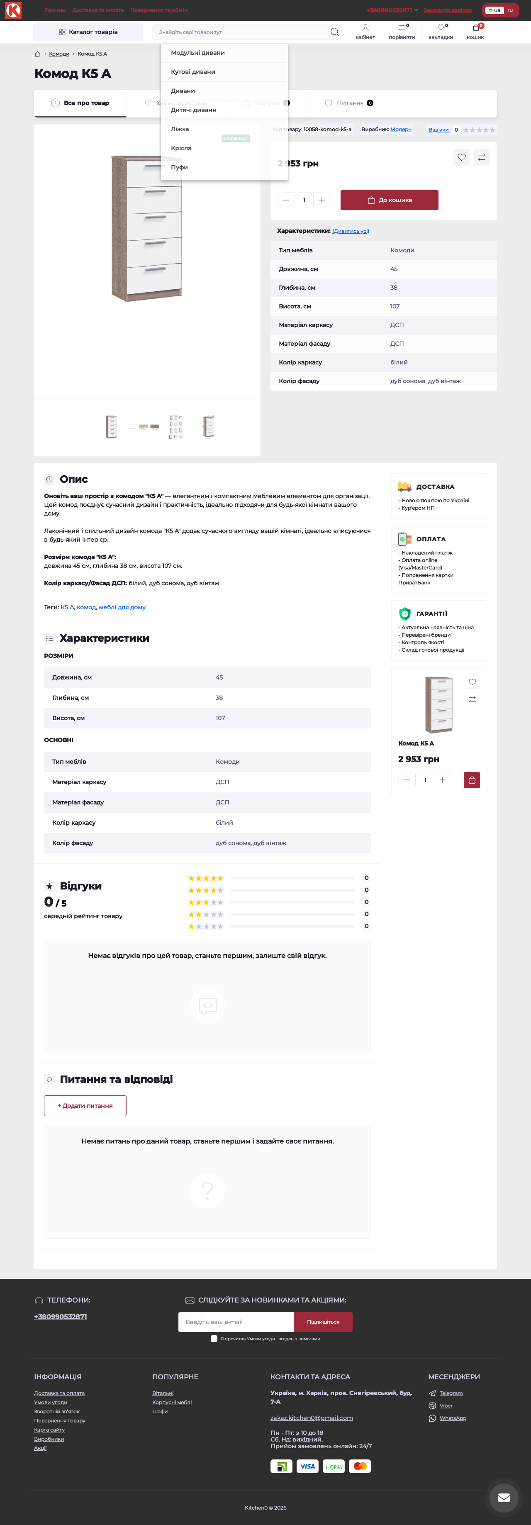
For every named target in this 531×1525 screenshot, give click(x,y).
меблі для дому (122, 607)
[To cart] (472, 780)
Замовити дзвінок (448, 10)
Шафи (160, 1411)
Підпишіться (323, 1322)
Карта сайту (49, 1430)
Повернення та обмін (159, 10)
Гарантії (432, 614)
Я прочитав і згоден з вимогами (270, 1339)
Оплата (431, 539)
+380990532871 (60, 1317)
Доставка (436, 487)
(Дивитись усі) (350, 231)
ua (494, 10)
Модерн (401, 129)
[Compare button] (481, 157)
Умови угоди (261, 1339)
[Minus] (286, 200)
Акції (40, 1448)
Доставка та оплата (98, 10)
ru (510, 10)
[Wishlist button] (461, 157)
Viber (446, 1406)
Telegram (451, 1393)
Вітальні (162, 1393)
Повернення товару (59, 1420)
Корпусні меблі (172, 1402)
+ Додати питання (85, 1106)
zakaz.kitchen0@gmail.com (311, 1418)
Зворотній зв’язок (57, 1411)
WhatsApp (453, 1418)
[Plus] (322, 200)
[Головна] (37, 54)
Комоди (59, 54)
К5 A (67, 607)
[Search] (334, 32)
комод (86, 607)
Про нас (55, 10)
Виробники (49, 1439)
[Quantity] (304, 200)
